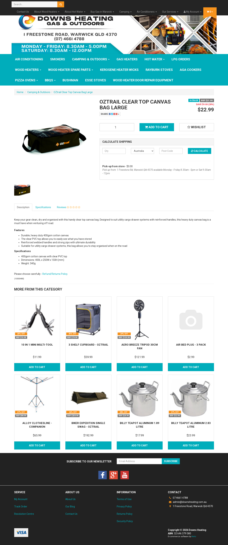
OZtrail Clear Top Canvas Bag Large (73, 92)
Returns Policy (124, 513)
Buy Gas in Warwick (102, 11)
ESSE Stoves (95, 80)
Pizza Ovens (26, 80)
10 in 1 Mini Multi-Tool (37, 344)
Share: (110, 114)
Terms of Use (124, 499)
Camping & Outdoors (91, 59)
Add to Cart (156, 127)
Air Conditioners (147, 11)
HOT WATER (155, 59)
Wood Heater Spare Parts (70, 70)
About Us (70, 499)
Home (20, 92)
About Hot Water (75, 11)
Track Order (20, 506)
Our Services (170, 11)
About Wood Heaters (46, 11)
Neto (194, 536)
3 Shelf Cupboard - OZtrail (88, 344)
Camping (125, 11)
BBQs (50, 80)
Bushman (70, 80)
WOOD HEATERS (28, 70)
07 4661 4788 (178, 497)
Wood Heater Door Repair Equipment (143, 80)
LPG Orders (181, 59)
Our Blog (70, 506)
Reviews (68, 207)
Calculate (199, 151)
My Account (20, 499)
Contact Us (23, 11)
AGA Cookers (190, 70)
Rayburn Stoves (159, 70)
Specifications (43, 207)
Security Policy (125, 521)
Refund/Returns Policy (54, 273)
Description (23, 207)
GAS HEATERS (127, 59)
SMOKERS (57, 59)
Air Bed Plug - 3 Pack (191, 344)
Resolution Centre (24, 513)
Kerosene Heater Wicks (119, 70)
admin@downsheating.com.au (187, 502)
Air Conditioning (29, 59)
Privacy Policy (124, 506)
